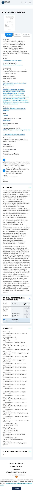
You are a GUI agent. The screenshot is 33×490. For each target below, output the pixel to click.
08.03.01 (5, 125)
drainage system (17, 102)
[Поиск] (22, 2)
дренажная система (18, 95)
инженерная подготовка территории (13, 89)
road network (14, 104)
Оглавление (8, 328)
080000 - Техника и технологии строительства (16, 130)
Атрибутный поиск (16, 466)
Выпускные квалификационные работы (14, 83)
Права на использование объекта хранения (13, 299)
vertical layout (7, 100)
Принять (16, 488)
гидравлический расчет (10, 97)
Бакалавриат (7, 120)
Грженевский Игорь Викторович (12, 60)
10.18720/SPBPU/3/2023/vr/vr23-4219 (14, 134)
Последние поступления (16, 475)
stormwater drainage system (20, 100)
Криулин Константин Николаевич (12, 65)
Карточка (17, 34)
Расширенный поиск (16, 463)
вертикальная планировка (11, 91)
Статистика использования (15, 451)
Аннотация (7, 187)
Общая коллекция (8, 85)
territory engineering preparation (16, 98)
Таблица (9, 34)
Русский (5, 115)
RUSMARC (26, 34)
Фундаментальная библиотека (16, 472)
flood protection (7, 102)
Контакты (16, 469)
